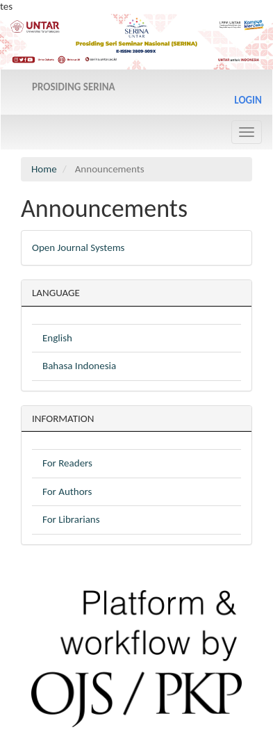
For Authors (67, 491)
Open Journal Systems (78, 247)
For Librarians (71, 519)
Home (44, 169)
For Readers (67, 463)
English (57, 338)
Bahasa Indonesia (79, 365)
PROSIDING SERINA (73, 87)
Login (248, 100)
